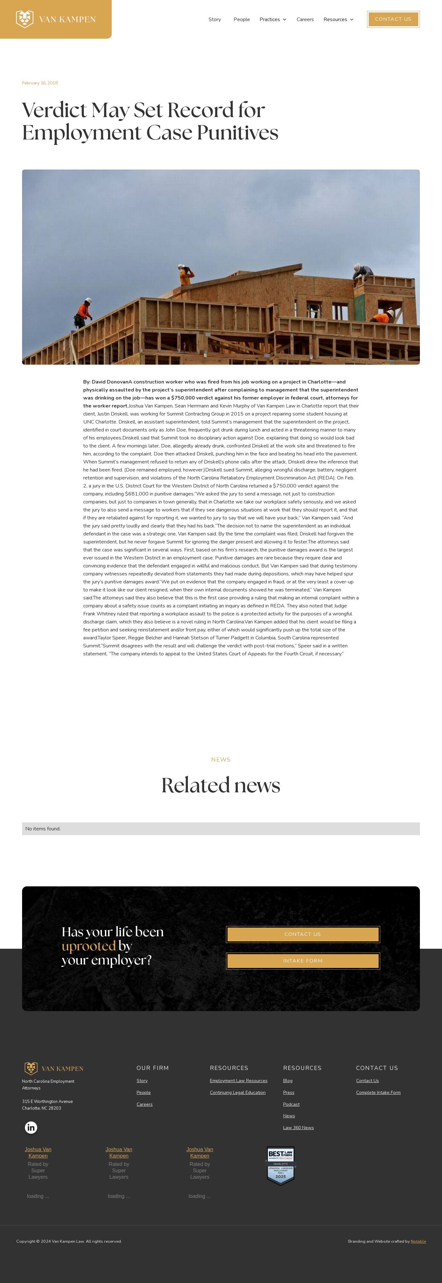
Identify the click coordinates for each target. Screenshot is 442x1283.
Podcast (291, 1104)
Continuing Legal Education (238, 1093)
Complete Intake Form (378, 1093)
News (289, 1116)
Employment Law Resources (239, 1081)
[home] (56, 19)
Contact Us (367, 1081)
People (242, 19)
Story (215, 19)
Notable (418, 1241)
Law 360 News (298, 1128)
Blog (288, 1081)
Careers (305, 19)
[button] (273, 19)
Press (288, 1093)
